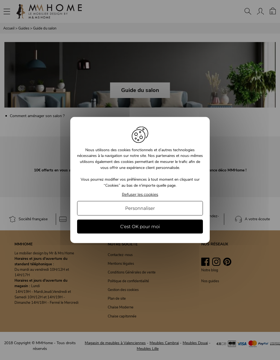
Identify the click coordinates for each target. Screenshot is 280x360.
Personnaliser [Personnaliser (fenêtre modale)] (140, 208)
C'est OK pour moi (140, 226)
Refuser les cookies (140, 194)
